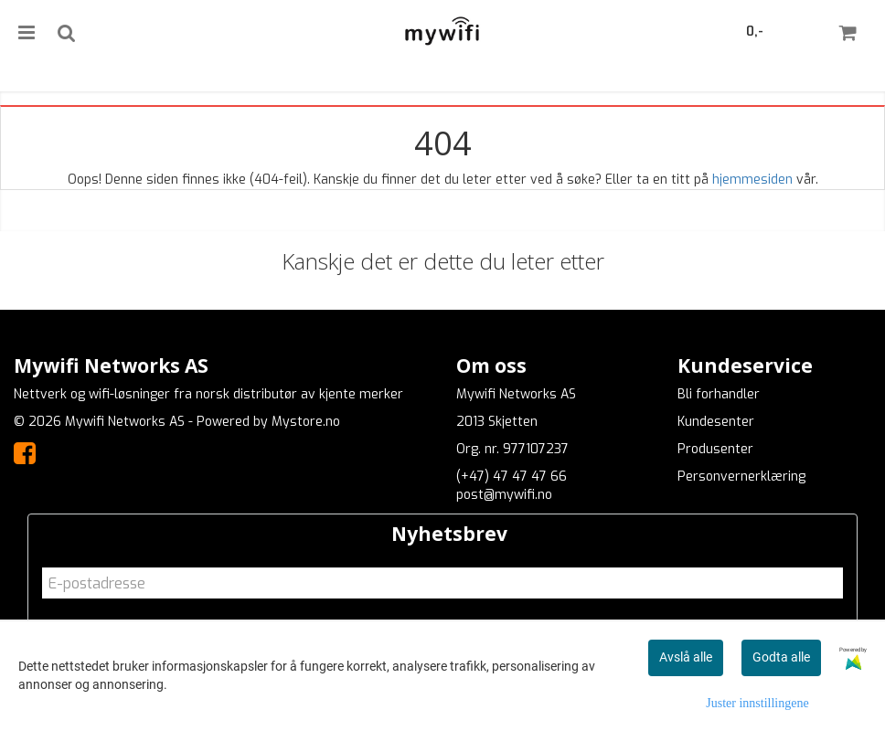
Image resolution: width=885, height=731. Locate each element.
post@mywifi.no (504, 494)
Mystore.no (306, 421)
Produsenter (715, 449)
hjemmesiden (752, 179)
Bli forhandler (718, 394)
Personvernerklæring (741, 476)
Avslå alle (685, 657)
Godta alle (781, 657)
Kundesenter (715, 421)
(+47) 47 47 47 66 (511, 476)
